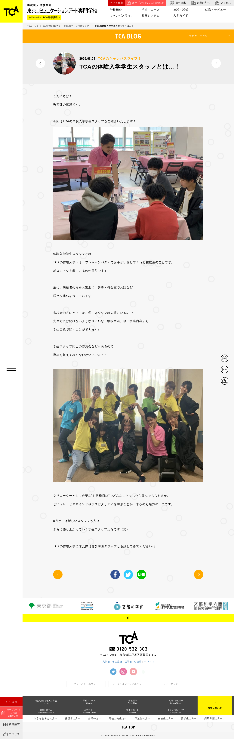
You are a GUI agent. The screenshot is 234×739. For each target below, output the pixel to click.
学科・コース (151, 9)
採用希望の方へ (213, 718)
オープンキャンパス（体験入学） (11, 712)
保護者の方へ (73, 718)
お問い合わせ (215, 708)
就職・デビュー (215, 9)
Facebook (115, 574)
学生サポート (132, 711)
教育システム (151, 15)
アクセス (11, 734)
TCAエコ (149, 661)
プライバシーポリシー (86, 684)
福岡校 (128, 661)
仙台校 (138, 661)
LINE (141, 574)
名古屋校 (117, 661)
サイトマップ (170, 684)
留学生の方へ (189, 718)
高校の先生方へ (118, 718)
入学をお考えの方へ (45, 718)
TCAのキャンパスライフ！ (119, 58)
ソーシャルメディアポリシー (128, 684)
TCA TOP (128, 727)
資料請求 (11, 724)
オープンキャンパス (145, 3)
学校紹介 (116, 9)
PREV (40, 63)
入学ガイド (180, 15)
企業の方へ (200, 3)
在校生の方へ (166, 718)
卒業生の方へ (142, 718)
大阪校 (106, 661)
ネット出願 (11, 702)
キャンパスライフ (122, 15)
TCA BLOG (128, 36)
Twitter (128, 574)
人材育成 (46, 702)
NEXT (216, 63)
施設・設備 (180, 9)
